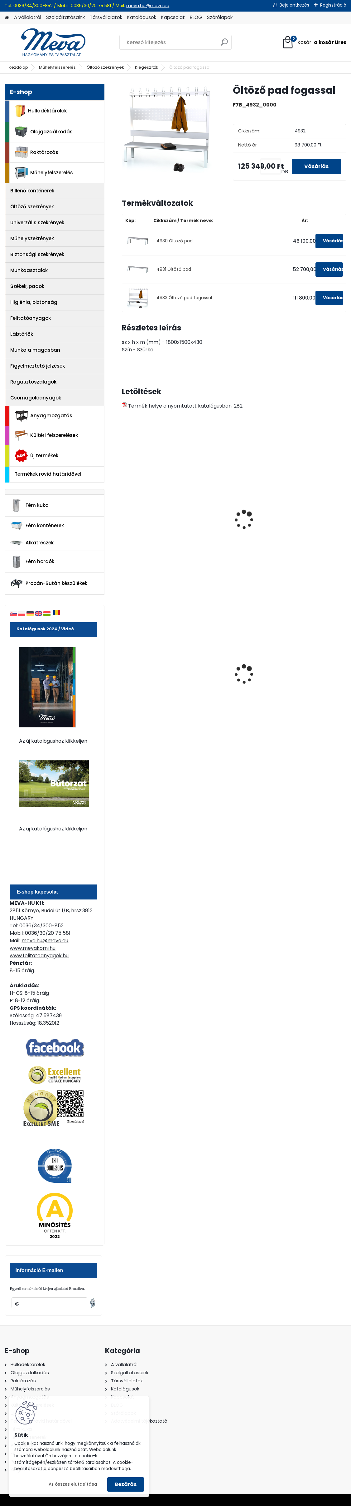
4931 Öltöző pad (173, 269)
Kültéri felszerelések (46, 435)
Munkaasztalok (29, 270)
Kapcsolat (173, 17)
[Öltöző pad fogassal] (167, 129)
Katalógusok (141, 17)
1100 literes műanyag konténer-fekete (151, 674)
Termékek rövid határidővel (48, 474)
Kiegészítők (146, 67)
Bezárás (126, 1484)
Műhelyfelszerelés (57, 67)
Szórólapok (220, 17)
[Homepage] (7, 18)
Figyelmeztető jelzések (37, 366)
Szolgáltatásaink (65, 17)
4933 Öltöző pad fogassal (184, 298)
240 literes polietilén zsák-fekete (303, 674)
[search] (224, 44)
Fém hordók (32, 561)
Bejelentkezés (294, 5)
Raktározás (36, 152)
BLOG (196, 17)
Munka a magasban (35, 350)
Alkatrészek (32, 542)
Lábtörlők (21, 334)
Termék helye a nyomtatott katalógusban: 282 (182, 405)
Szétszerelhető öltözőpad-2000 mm (228, 524)
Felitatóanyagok (30, 318)
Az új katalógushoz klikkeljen (53, 741)
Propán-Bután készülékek (48, 583)
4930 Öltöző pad (174, 241)
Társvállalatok (106, 17)
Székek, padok (27, 286)
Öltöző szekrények (105, 67)
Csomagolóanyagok (35, 397)
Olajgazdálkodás (44, 132)
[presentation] (124, 513)
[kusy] (270, 166)
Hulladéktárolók (41, 110)
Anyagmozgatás (43, 416)
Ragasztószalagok (33, 382)
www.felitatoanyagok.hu (39, 955)
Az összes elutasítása (73, 1484)
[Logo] (47, 42)
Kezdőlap (18, 67)
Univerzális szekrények (37, 222)
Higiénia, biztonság (33, 302)
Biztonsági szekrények (37, 254)
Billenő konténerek (32, 190)
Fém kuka (29, 505)
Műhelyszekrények (32, 238)
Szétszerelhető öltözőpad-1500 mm (151, 524)
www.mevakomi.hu (32, 948)
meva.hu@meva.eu (147, 5)
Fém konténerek (37, 525)
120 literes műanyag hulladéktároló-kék (227, 674)
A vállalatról (27, 17)
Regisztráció (333, 5)
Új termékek (36, 455)
